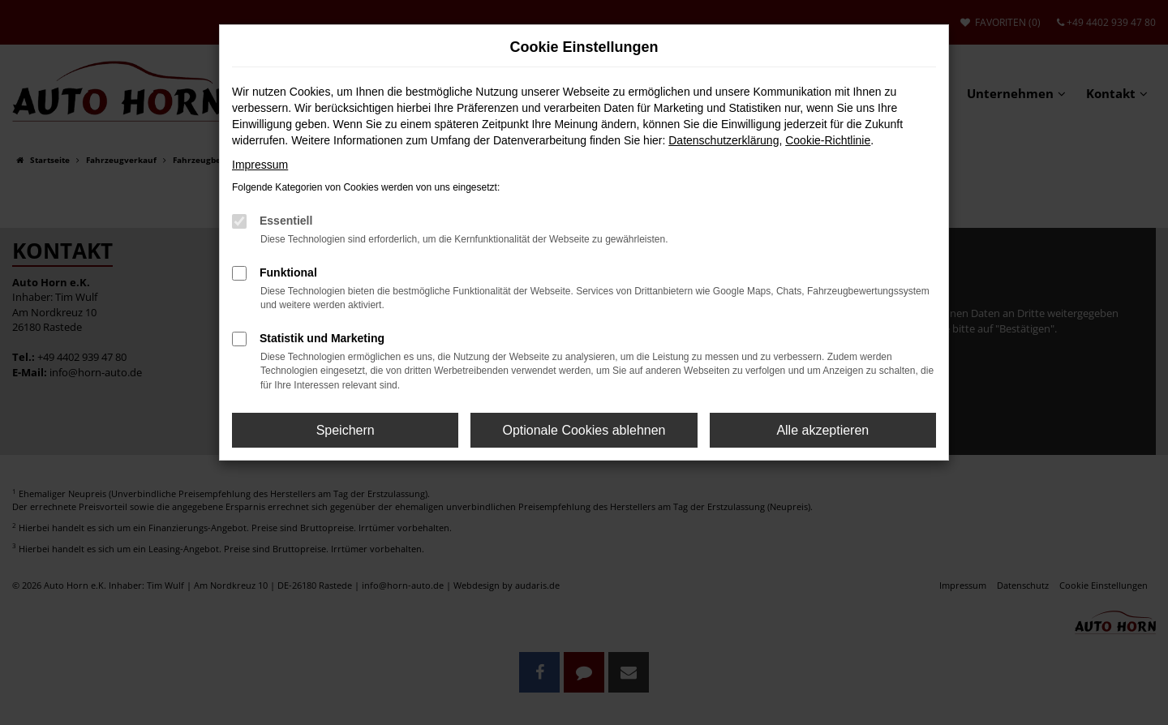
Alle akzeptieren (822, 430)
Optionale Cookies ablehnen (583, 430)
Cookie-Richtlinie (827, 140)
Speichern (345, 430)
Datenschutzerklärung (723, 140)
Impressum (260, 164)
